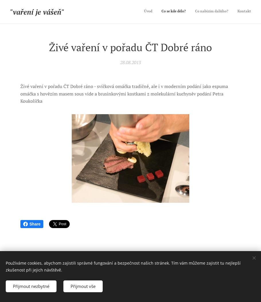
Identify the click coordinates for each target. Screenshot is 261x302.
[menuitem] (225, 12)
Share (32, 224)
